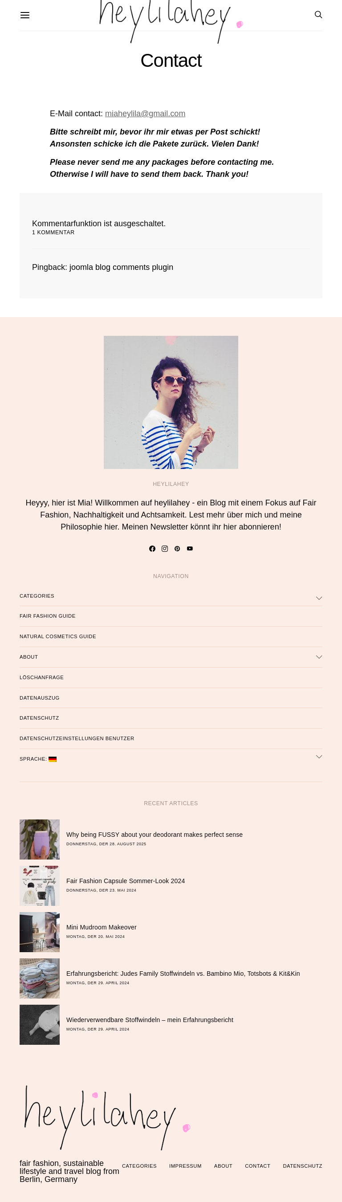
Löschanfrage (42, 677)
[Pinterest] (177, 549)
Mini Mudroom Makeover (101, 927)
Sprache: (38, 759)
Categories (37, 596)
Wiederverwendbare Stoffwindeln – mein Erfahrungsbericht (149, 1019)
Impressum (185, 1166)
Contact (257, 1166)
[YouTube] (189, 549)
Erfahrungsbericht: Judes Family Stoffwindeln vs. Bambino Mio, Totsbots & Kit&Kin (183, 973)
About (29, 657)
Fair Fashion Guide (48, 616)
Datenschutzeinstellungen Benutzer (77, 738)
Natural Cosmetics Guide (58, 636)
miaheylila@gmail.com (145, 113)
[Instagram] (165, 549)
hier (110, 526)
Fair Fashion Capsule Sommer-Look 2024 (125, 880)
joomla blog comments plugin (121, 267)
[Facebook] (152, 549)
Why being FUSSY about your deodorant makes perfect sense (154, 834)
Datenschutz (39, 718)
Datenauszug (40, 698)
